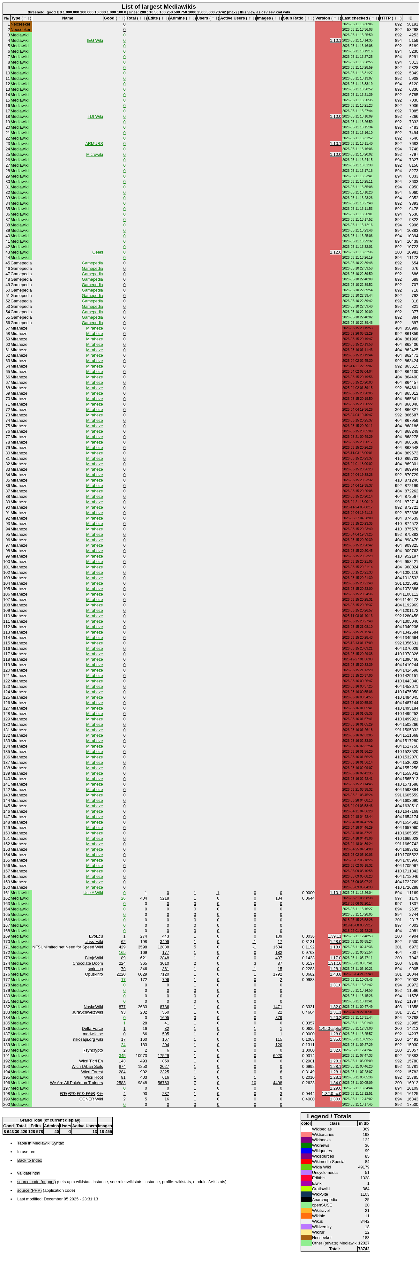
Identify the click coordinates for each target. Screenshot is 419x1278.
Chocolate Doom (87, 963)
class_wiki (94, 941)
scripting (95, 968)
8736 (164, 1006)
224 (122, 963)
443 (165, 936)
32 (167, 1028)
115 (278, 1039)
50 (156, 12)
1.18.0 (335, 947)
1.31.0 (335, 985)
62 (123, 941)
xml (279, 12)
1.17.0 (335, 957)
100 (120, 12)
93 (123, 1012)
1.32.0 (335, 1006)
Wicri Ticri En (91, 1061)
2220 (120, 974)
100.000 (87, 12)
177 (165, 952)
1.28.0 (335, 941)
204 (165, 1044)
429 (122, 947)
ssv (272, 12)
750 (184, 12)
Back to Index (29, 1160)
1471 (277, 1006)
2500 (201, 12)
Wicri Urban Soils (87, 1066)
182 (278, 952)
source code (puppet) (36, 1181)
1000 (192, 12)
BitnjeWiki (94, 957)
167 (165, 1039)
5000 (210, 12)
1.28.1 (335, 968)
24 (123, 1044)
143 (122, 1061)
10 (151, 12)
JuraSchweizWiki (87, 1012)
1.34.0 (335, 1082)
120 (278, 1044)
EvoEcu (96, 936)
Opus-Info (94, 974)
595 (165, 1033)
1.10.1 (335, 40)
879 (278, 1017)
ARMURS (94, 143)
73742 (221, 12)
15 (280, 968)
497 (278, 957)
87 (280, 963)
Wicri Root (93, 1077)
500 (177, 12)
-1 (217, 892)
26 (123, 898)
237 (165, 1093)
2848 (164, 957)
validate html (28, 1173)
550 (165, 1012)
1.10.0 (335, 116)
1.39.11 (334, 936)
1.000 (111, 12)
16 (167, 1099)
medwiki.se (93, 1033)
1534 (277, 947)
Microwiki (94, 154)
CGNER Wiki (91, 1099)
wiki (286, 12)
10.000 (100, 12)
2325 (164, 1071)
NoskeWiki (93, 1006)
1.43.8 (335, 974)
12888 (163, 947)
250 (170, 12)
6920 (277, 1055)
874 (122, 1066)
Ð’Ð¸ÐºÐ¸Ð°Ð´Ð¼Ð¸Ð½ (81, 1093)
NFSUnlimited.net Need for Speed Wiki (68, 947)
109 (278, 936)
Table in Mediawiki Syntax (40, 1143)
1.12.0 (335, 252)
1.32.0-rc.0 (331, 1093)
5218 (164, 898)
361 (165, 968)
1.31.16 (334, 963)
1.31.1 (335, 1012)
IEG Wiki (95, 40)
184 (278, 898)
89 (123, 957)
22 (280, 1012)
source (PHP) (29, 1190)
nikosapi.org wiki (88, 1039)
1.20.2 (335, 1017)
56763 (163, 1082)
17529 (163, 1055)
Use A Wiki (93, 892)
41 (167, 1023)
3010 (164, 963)
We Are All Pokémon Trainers (76, 1082)
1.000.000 (71, 12)
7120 (164, 974)
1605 (164, 1017)
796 (165, 979)
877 (122, 1006)
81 (123, 1077)
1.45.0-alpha (330, 1028)
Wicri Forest (92, 1071)
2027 (164, 1066)
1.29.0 (335, 1088)
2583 (120, 1082)
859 (165, 1061)
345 (122, 1055)
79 (123, 968)
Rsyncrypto (93, 1050)
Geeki (97, 252)
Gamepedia (92, 263)
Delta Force (92, 1028)
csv (264, 12)
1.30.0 (335, 1099)
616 (165, 1077)
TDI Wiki (95, 116)
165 (122, 952)
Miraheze (94, 328)
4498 (277, 1082)
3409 (164, 941)
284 (122, 1071)
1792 (277, 974)
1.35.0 (335, 1039)
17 (280, 941)
